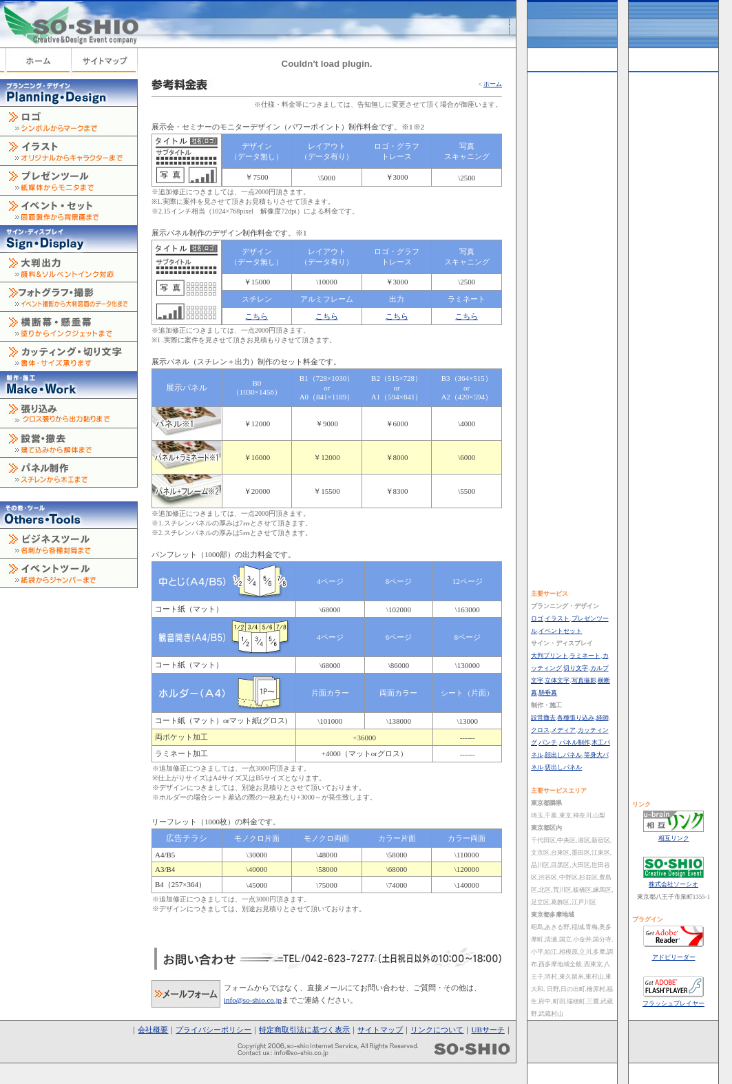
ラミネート (584, 655)
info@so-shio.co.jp (253, 1000)
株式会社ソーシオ (673, 884)
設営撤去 (543, 717)
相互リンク (673, 838)
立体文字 (557, 680)
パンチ (547, 742)
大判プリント (549, 655)
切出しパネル (563, 767)
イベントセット (560, 630)
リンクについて (436, 1029)
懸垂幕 (547, 692)
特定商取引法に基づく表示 (304, 1029)
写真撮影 (584, 680)
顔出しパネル (563, 754)
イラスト (557, 618)
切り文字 (575, 668)
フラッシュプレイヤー (673, 1003)
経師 (602, 717)
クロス (540, 730)
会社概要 (153, 1029)
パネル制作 (574, 742)
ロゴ (537, 618)
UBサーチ (487, 1029)
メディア (563, 730)
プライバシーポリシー (213, 1029)
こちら (256, 316)
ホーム (492, 84)
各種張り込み (575, 717)
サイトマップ (380, 1029)
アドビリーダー (674, 957)
